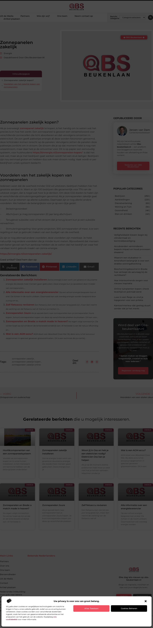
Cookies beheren (129, 608)
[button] (145, 601)
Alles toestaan (91, 608)
